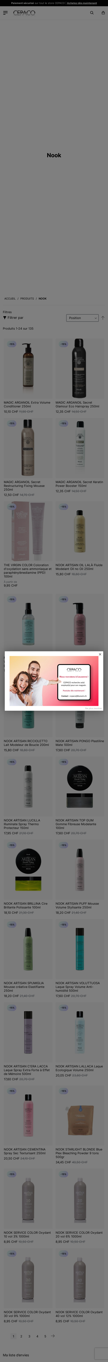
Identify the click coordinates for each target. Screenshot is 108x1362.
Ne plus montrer (93, 708)
